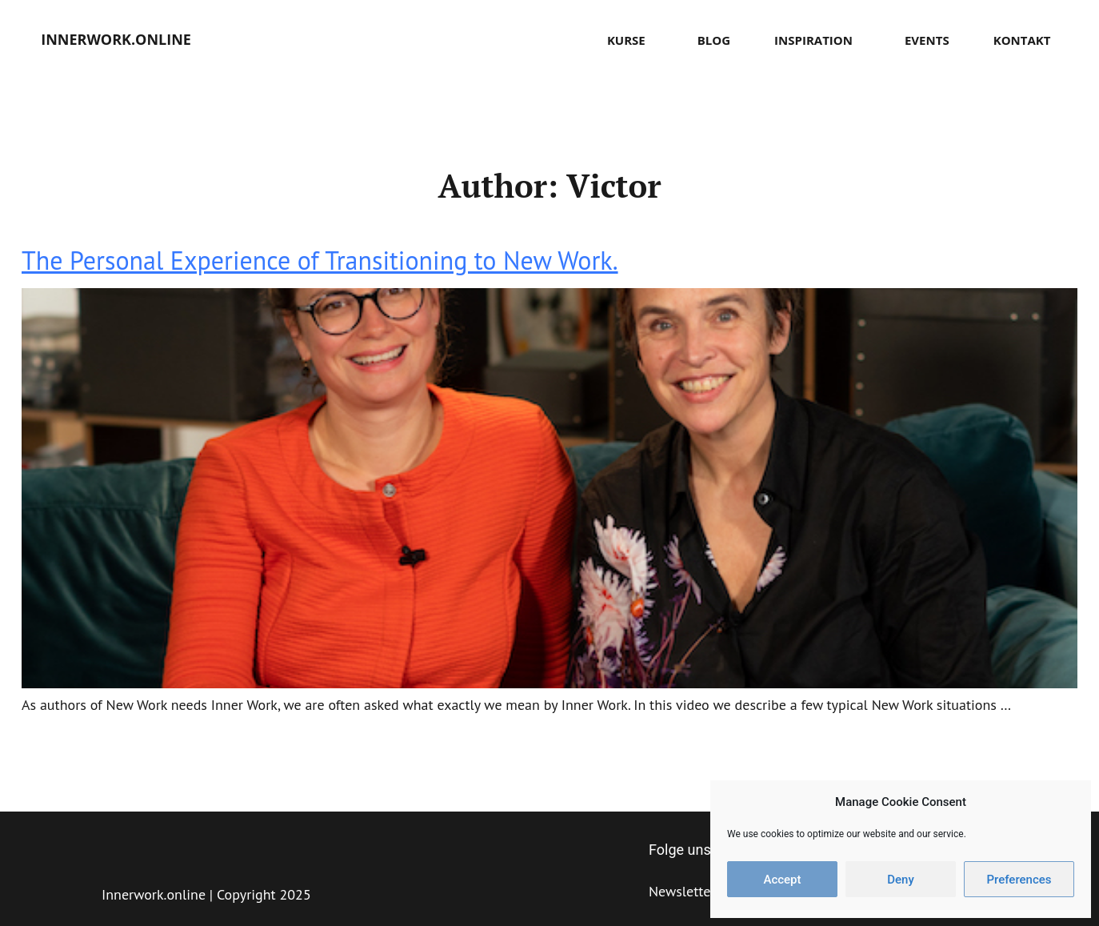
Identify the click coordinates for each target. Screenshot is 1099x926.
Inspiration (817, 40)
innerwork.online (116, 39)
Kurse (630, 40)
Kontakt (1022, 40)
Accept (782, 879)
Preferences (1018, 879)
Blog (713, 40)
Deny (900, 879)
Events (927, 40)
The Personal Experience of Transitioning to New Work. (320, 260)
